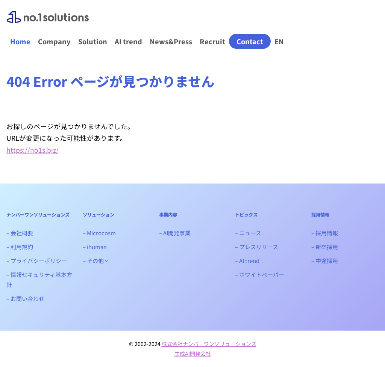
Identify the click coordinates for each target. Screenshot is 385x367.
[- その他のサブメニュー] (106, 260)
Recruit (212, 41)
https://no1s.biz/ (32, 150)
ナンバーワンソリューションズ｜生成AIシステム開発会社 (47, 23)
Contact (249, 41)
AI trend (128, 41)
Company (54, 41)
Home (20, 41)
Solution (92, 41)
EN (279, 41)
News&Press (171, 41)
